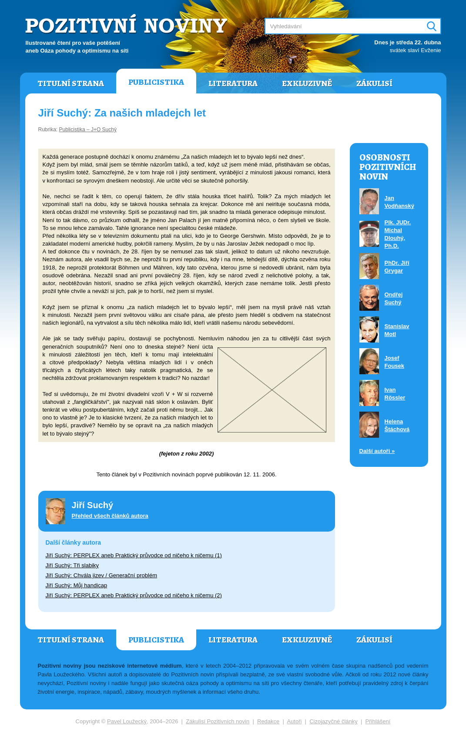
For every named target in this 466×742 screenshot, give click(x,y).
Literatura (233, 83)
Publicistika (156, 82)
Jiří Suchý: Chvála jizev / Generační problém (102, 575)
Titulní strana (70, 83)
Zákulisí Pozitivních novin (217, 721)
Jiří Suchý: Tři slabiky (72, 565)
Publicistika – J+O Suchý (88, 129)
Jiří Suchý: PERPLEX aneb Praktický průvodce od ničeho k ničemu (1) (134, 555)
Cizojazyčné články (333, 721)
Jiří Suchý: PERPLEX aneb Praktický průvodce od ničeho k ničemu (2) (134, 595)
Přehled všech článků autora (110, 515)
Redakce (268, 721)
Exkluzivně (307, 83)
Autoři (294, 721)
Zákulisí (374, 83)
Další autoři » (377, 451)
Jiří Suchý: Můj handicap (76, 585)
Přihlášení (378, 721)
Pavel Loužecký (127, 721)
